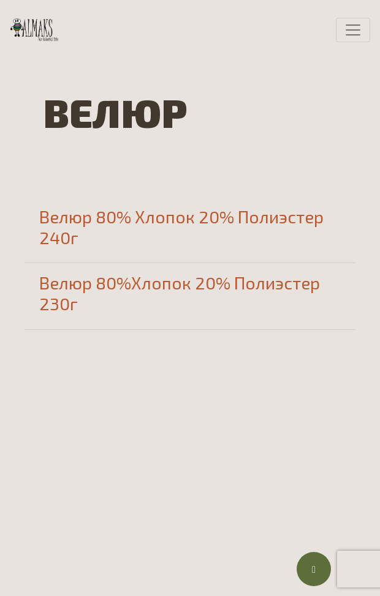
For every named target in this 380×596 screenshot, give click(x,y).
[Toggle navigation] (353, 30)
